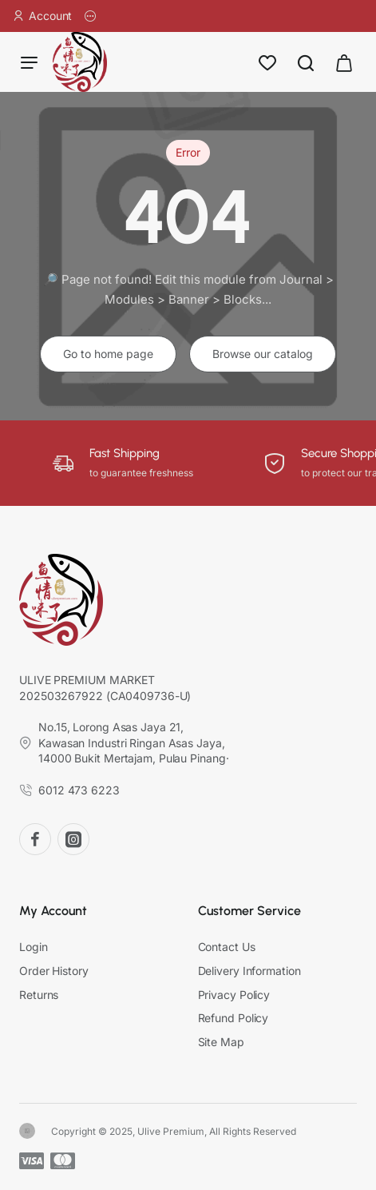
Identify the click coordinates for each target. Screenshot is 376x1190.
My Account (53, 911)
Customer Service (249, 911)
